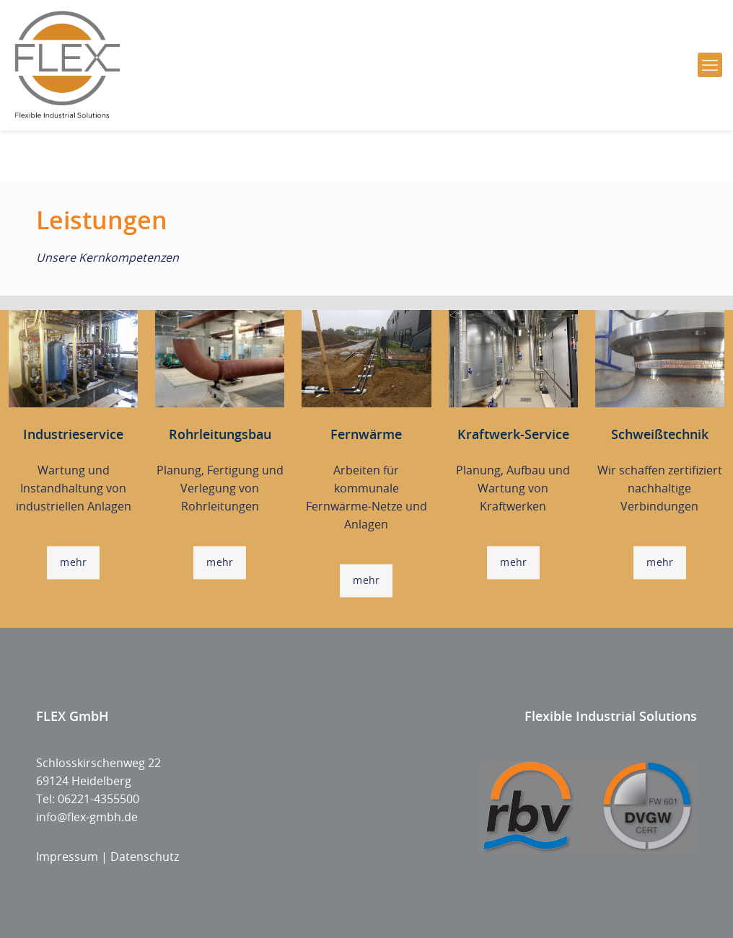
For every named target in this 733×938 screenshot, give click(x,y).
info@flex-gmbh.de (87, 817)
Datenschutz (144, 856)
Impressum (67, 856)
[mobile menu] (710, 65)
